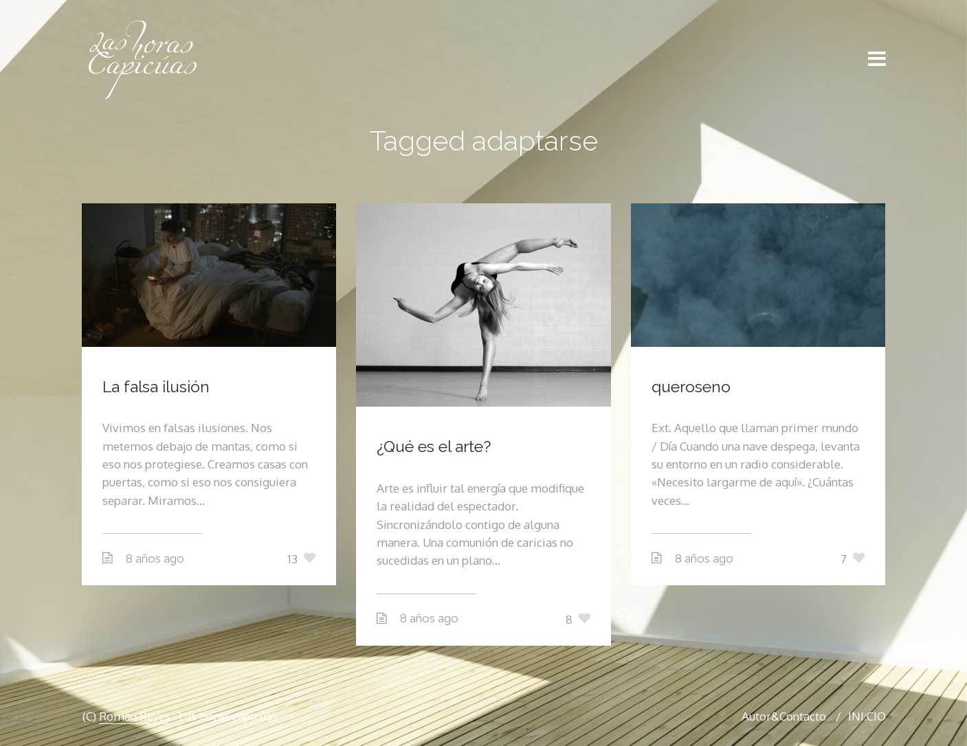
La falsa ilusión (156, 386)
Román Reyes (134, 716)
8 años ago (155, 558)
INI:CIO (867, 716)
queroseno (691, 386)
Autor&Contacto (784, 716)
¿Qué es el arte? (434, 446)
